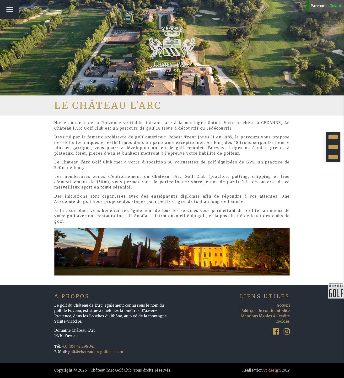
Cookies (282, 321)
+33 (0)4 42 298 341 (78, 346)
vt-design (272, 370)
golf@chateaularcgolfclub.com (95, 352)
